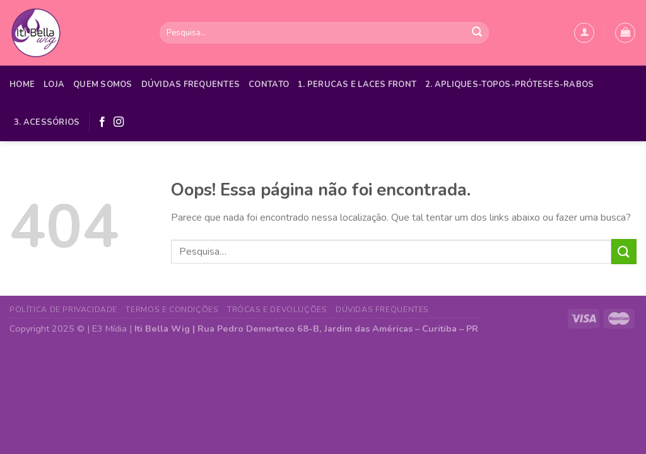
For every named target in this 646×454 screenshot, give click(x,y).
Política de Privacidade (63, 310)
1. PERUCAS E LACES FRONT (357, 84)
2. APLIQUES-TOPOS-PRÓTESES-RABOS (509, 84)
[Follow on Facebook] (102, 122)
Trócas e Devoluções (277, 310)
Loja (54, 84)
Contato (269, 84)
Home (22, 84)
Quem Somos (102, 84)
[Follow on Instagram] (119, 122)
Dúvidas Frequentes (190, 84)
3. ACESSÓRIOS (46, 122)
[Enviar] (477, 33)
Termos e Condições (172, 310)
